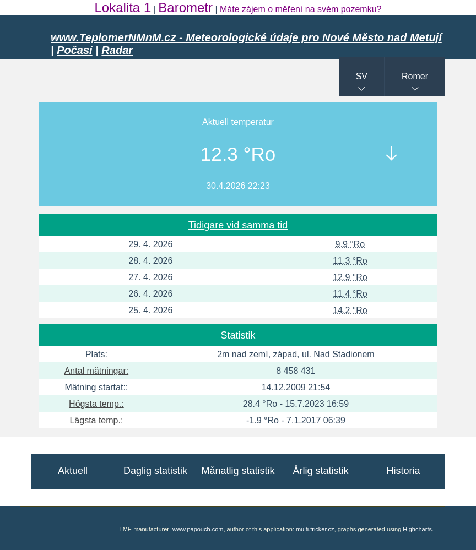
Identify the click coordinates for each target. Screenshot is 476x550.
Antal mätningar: (96, 370)
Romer (415, 76)
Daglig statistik (155, 470)
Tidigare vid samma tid (238, 225)
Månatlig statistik (237, 470)
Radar (117, 50)
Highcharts (417, 529)
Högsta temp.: (96, 404)
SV (361, 76)
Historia (403, 470)
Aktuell (73, 470)
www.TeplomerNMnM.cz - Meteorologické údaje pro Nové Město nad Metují (246, 37)
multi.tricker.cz (315, 529)
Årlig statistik (320, 470)
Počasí (74, 50)
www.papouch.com (197, 529)
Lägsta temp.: (96, 420)
